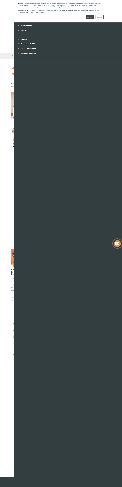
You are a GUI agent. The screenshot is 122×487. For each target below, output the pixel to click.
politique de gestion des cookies (61, 7)
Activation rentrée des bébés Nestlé (99, 270)
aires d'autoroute (63, 324)
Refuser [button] (99, 17)
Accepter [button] (89, 17)
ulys (18, 324)
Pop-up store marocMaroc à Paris (19, 272)
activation (52, 324)
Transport (21, 337)
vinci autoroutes (27, 324)
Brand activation (46, 265)
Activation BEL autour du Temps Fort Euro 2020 (72, 272)
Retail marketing (20, 265)
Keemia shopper (41, 324)
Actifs (19, 344)
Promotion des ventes (36, 331)
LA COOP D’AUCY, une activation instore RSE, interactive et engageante (46, 274)
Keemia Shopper (83, 105)
